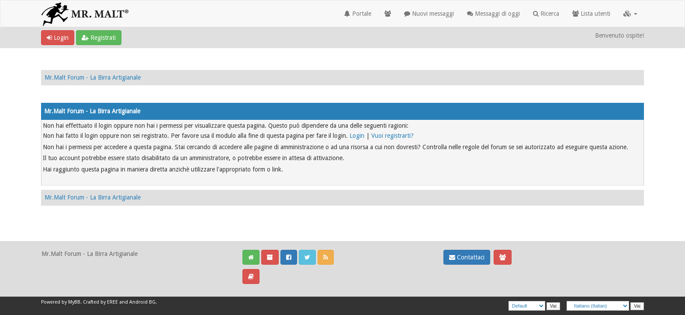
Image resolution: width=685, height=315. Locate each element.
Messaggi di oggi (493, 13)
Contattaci (466, 257)
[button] (630, 13)
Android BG (142, 302)
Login (58, 37)
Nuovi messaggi (429, 13)
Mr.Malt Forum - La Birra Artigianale (93, 77)
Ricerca (546, 13)
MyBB (74, 302)
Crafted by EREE (100, 302)
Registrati (99, 37)
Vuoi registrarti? (392, 135)
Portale (357, 13)
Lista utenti (591, 13)
